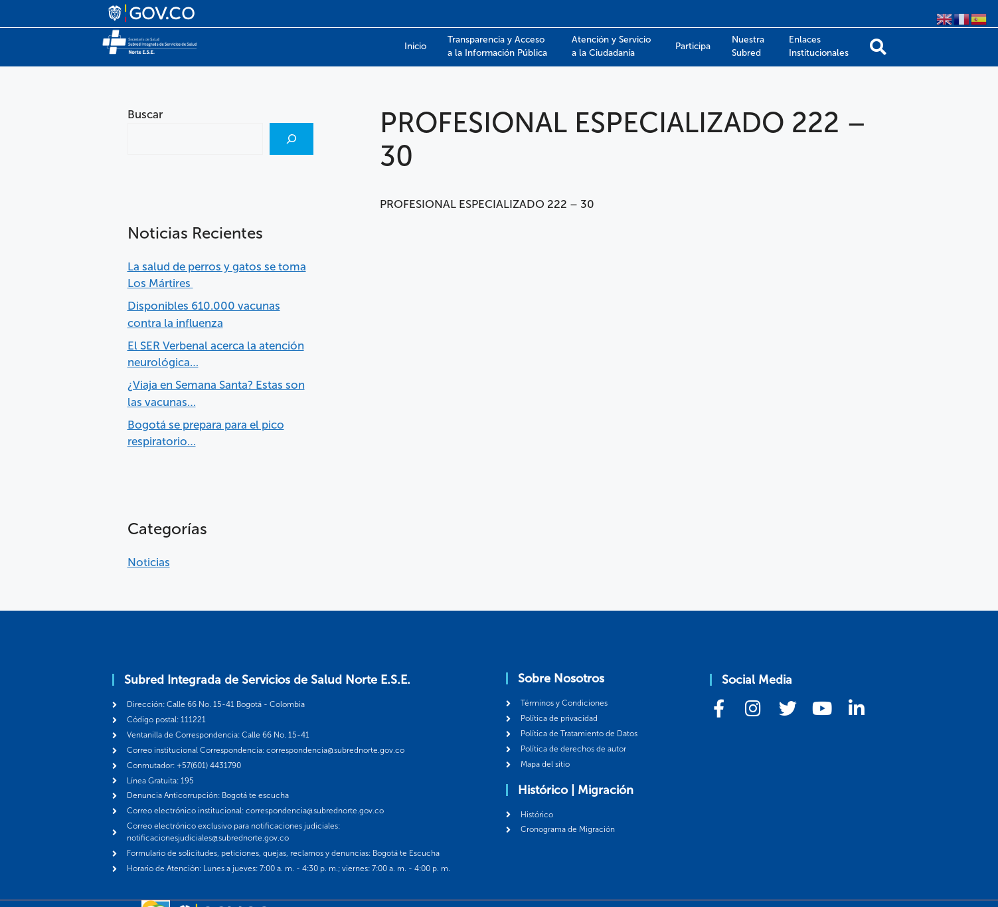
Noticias (148, 562)
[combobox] (195, 139)
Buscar (145, 114)
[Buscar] (291, 139)
